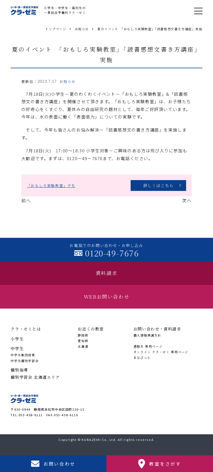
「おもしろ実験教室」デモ (51, 185)
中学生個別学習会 (25, 361)
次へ (187, 200)
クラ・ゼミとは (26, 329)
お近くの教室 (91, 329)
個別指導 (19, 370)
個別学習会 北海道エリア (35, 377)
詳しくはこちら (158, 185)
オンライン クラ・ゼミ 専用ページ (160, 352)
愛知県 (83, 341)
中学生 (17, 348)
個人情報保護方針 (147, 335)
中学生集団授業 (23, 355)
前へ (26, 200)
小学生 (17, 339)
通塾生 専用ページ (148, 346)
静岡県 (83, 335)
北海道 (83, 346)
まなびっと (142, 357)
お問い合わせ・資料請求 (157, 329)
